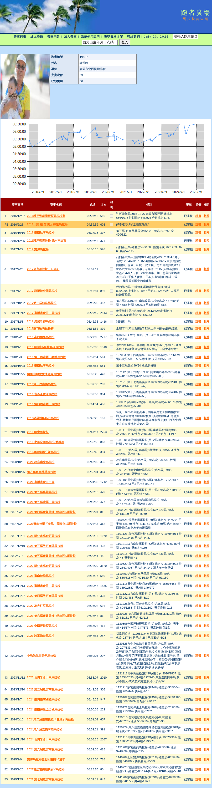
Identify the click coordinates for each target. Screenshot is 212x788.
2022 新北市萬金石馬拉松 (43, 565)
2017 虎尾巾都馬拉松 (41, 321)
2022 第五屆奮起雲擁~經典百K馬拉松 (51, 555)
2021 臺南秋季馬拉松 (41, 575)
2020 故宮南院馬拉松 (41, 462)
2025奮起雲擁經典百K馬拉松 (45, 769)
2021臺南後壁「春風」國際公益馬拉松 (52, 523)
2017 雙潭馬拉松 (38, 249)
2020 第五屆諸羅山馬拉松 (43, 502)
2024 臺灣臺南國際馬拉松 (43, 699)
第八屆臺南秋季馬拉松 (41, 472)
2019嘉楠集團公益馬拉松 (43, 452)
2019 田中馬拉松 (38, 432)
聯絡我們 (133, 36)
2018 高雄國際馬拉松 (41, 337)
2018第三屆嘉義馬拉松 (41, 384)
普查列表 (20, 36)
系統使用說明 (90, 36)
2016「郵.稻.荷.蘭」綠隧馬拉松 (47, 224)
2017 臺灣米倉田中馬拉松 (43, 312)
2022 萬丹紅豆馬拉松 (41, 605)
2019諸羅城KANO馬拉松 (43, 418)
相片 (206, 215)
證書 (198, 215)
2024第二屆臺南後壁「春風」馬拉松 (50, 719)
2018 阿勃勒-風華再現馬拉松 (45, 347)
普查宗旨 (53, 36)
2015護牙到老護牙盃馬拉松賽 (46, 215)
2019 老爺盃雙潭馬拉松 (42, 394)
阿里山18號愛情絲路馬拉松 (44, 374)
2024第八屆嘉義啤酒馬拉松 (44, 729)
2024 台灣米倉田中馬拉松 (43, 739)
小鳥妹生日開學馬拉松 (41, 655)
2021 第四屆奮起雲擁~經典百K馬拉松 (51, 512)
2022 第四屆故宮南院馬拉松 (45, 595)
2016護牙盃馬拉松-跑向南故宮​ (46, 240)
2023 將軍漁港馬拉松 (41, 635)
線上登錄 (36, 36)
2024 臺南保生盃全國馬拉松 (45, 709)
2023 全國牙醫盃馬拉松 (42, 625)
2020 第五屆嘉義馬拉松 (42, 492)
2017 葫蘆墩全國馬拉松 (42, 290)
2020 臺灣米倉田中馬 (41, 482)
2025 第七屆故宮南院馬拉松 (45, 779)
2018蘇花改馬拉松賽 (40, 328)
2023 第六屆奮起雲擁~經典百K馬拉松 (51, 615)
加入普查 (70, 36)
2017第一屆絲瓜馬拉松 (41, 302)
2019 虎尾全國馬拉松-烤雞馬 (45, 442)
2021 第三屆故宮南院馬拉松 (45, 545)
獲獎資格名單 (113, 36)
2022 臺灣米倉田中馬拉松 (43, 585)
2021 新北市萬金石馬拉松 (43, 535)
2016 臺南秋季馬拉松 (41, 232)
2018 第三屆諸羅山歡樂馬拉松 (46, 357)
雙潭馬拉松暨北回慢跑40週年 (46, 759)
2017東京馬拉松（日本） (43, 269)
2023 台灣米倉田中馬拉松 (43, 677)
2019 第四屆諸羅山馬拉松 (43, 404)
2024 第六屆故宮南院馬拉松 (45, 749)
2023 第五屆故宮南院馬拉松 (45, 689)
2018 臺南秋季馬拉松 (41, 365)
